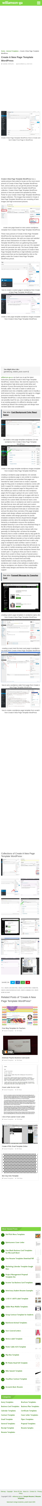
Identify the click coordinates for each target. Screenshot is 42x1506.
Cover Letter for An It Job (10, 1087)
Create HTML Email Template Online (14, 1146)
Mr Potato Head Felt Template (17, 1363)
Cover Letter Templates (29, 1415)
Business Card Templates (10, 1406)
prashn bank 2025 (30, 1502)
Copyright (10, 1491)
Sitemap (3, 1491)
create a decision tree (11, 988)
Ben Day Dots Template (10, 1176)
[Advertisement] (21, 28)
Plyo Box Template (12, 1355)
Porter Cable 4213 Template (16, 1347)
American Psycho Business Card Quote (16, 1058)
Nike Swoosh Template (14, 1371)
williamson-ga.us (7, 377)
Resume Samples (27, 1428)
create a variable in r (27, 990)
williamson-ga (12, 3)
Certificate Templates (29, 1411)
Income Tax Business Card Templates (19, 1283)
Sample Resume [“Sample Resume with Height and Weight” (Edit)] (29, 1496)
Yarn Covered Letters (13, 1331)
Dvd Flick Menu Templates (15, 1234)
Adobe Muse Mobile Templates (17, 1307)
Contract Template (8, 1415)
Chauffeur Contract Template (16, 1379)
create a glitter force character (28, 988)
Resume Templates (8, 1432)
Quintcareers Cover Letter (15, 1242)
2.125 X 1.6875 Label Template (17, 1299)
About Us (25, 1491)
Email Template (7, 1419)
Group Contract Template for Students (19, 1315)
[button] (38, 2)
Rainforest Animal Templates (16, 1323)
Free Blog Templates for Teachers (13, 1028)
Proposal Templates (28, 1424)
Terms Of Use (18, 1491)
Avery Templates (7, 1402)
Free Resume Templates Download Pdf (20, 1259)
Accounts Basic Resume (14, 1387)
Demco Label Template (14, 1339)
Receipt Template (7, 1428)
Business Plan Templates (30, 1406)
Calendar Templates (8, 1411)
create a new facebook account (10, 990)
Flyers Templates (27, 1419)
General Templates (8, 64)
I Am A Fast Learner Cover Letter (13, 1117)
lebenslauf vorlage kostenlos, (15, 1502)
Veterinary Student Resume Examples (19, 1291)
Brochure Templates (28, 1402)
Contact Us (33, 1491)
